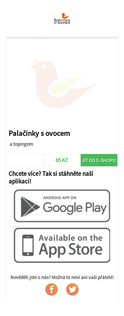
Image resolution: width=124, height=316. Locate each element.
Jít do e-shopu (99, 160)
